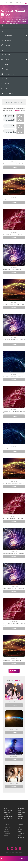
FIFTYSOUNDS (16, 110)
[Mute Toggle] (22, 859)
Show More (18, 680)
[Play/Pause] (1, 859)
